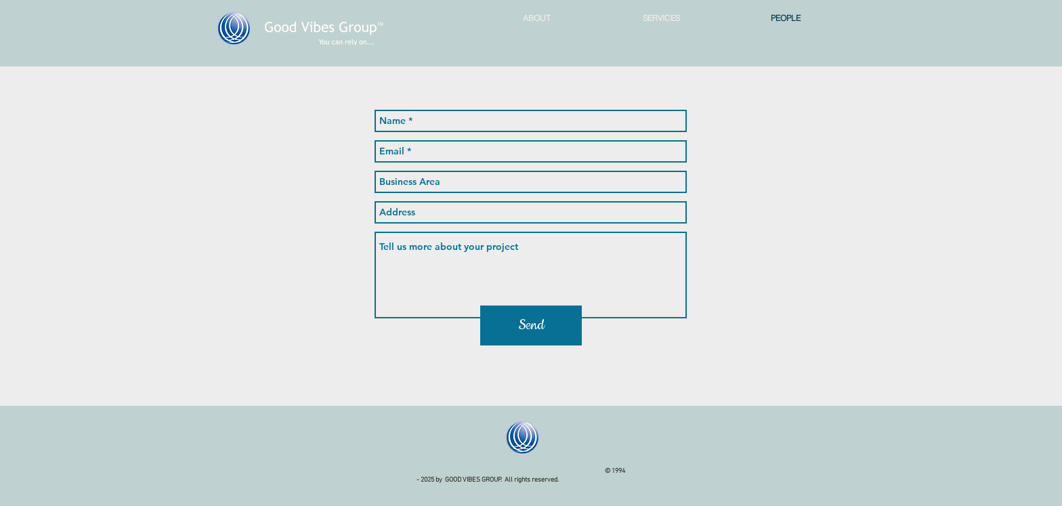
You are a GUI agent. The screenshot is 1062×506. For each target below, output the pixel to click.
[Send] (531, 325)
